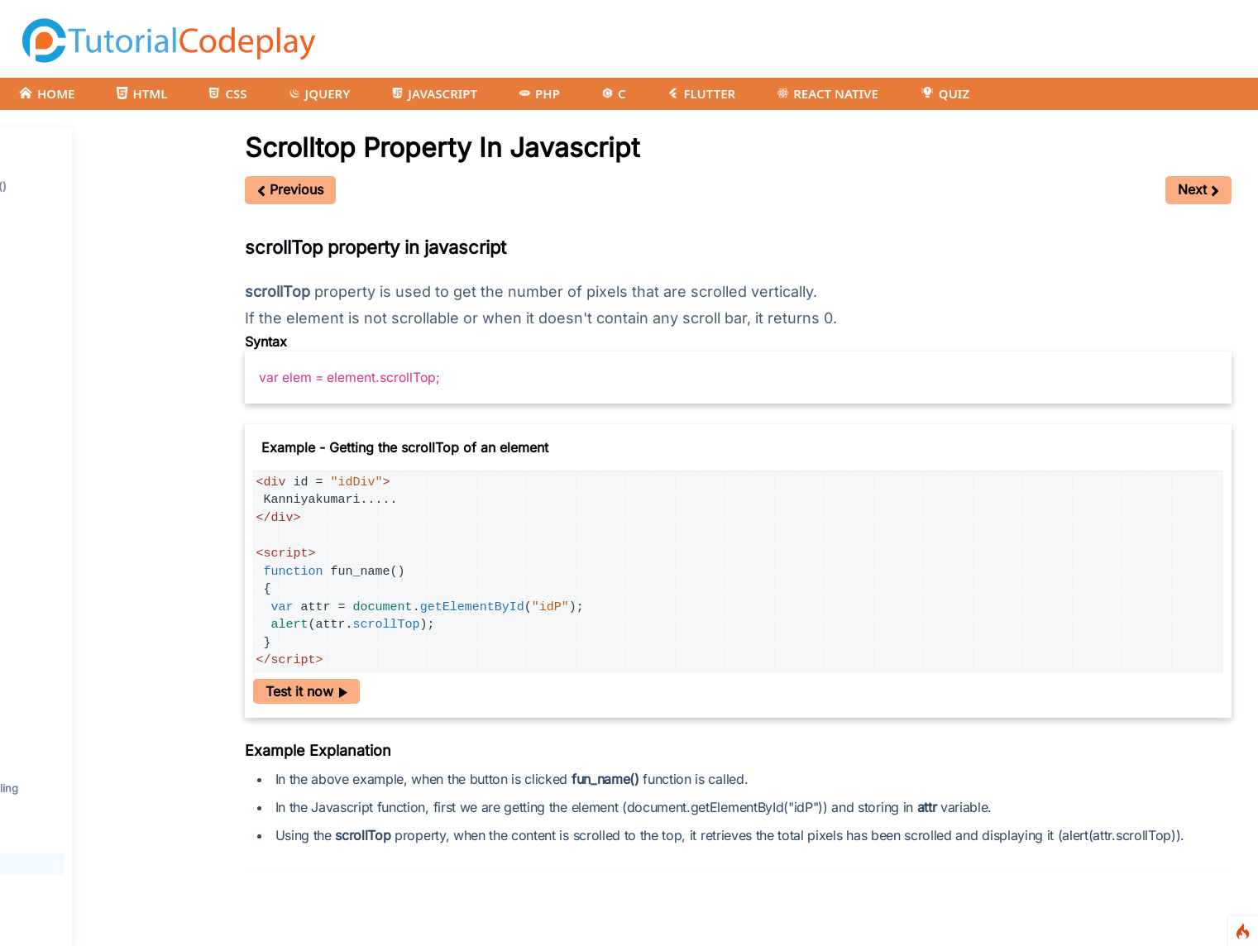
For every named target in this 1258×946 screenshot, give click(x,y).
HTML (141, 93)
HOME (46, 93)
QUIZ (944, 93)
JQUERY (320, 93)
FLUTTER (701, 93)
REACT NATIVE (827, 93)
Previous (290, 189)
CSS (227, 93)
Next (1198, 189)
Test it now (306, 691)
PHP (539, 93)
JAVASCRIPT (434, 93)
